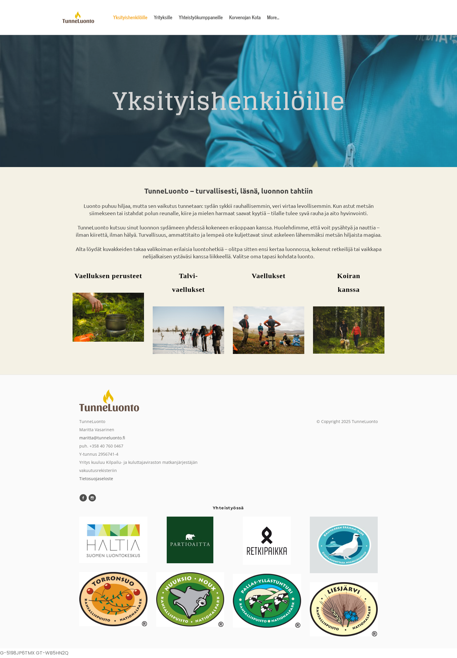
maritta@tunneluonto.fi (102, 438)
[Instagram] (92, 498)
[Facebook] (83, 498)
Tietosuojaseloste (96, 478)
